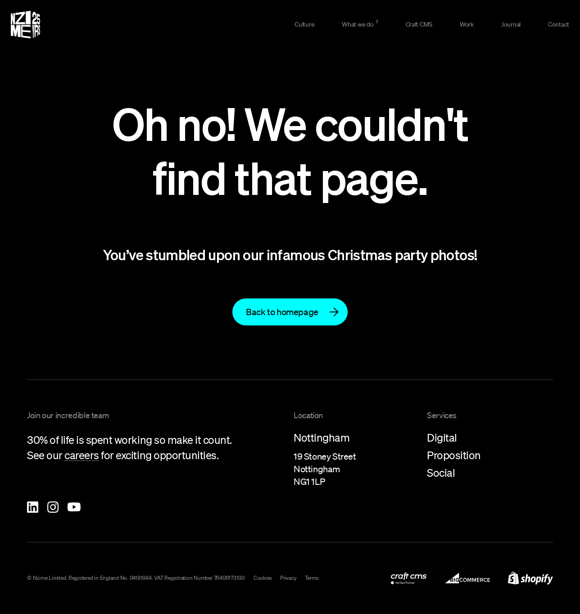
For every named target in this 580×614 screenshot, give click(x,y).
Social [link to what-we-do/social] (441, 472)
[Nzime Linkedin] (32, 507)
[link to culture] (302, 24)
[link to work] (464, 24)
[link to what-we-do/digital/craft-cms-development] (416, 24)
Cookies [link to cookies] (263, 578)
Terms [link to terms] (312, 578)
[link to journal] (508, 24)
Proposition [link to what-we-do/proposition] (454, 455)
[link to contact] (556, 24)
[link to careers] (81, 456)
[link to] (290, 312)
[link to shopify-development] (530, 578)
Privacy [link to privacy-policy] (288, 578)
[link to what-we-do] (357, 24)
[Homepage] (25, 24)
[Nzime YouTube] (74, 506)
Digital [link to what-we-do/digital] (442, 437)
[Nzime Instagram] (53, 507)
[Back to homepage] (290, 311)
